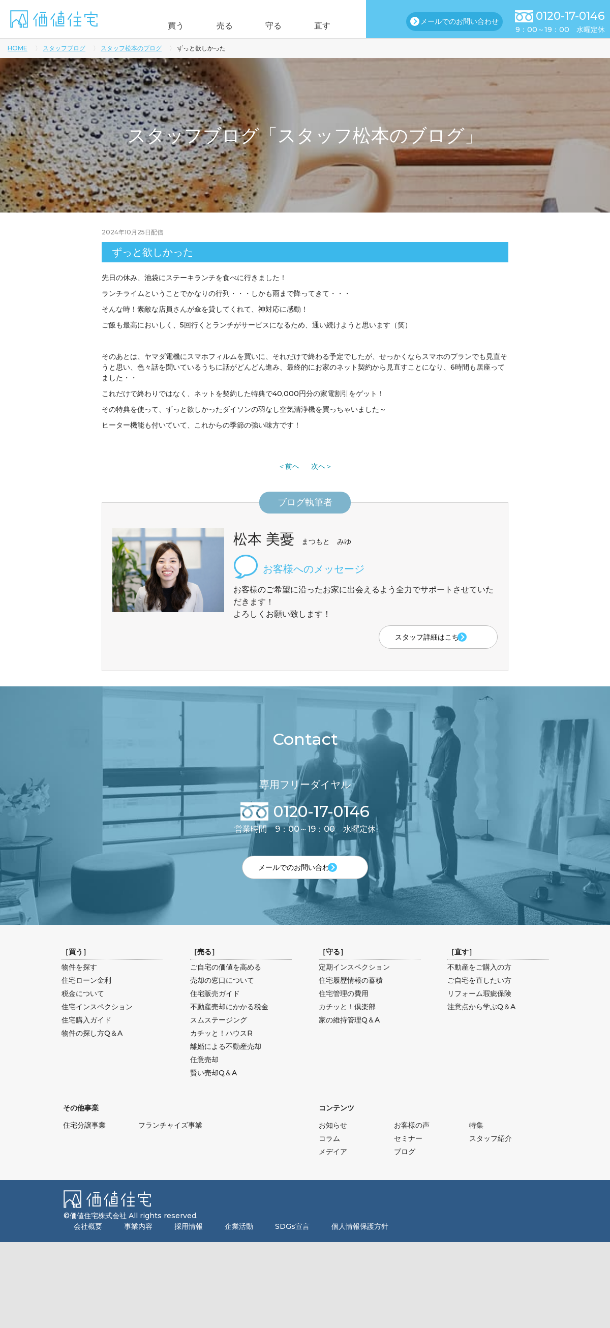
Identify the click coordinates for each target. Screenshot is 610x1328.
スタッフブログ (64, 48)
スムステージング (218, 1036)
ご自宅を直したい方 (479, 996)
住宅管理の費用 (344, 1009)
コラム (329, 1154)
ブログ (404, 1167)
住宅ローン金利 (86, 996)
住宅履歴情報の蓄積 (351, 996)
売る (220, 26)
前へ (292, 466)
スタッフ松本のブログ (131, 48)
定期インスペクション (354, 983)
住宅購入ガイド (86, 1036)
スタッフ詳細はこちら (410, 638)
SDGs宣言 (292, 1242)
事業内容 (138, 1242)
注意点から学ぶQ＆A (481, 1023)
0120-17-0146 (570, 16)
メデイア (333, 1167)
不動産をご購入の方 (479, 983)
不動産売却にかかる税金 (229, 1023)
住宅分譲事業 (84, 1141)
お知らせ (333, 1141)
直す (337, 26)
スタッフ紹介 (490, 1154)
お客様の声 (412, 1141)
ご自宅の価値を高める (225, 983)
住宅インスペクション (97, 1023)
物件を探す (79, 983)
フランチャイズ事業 (170, 1141)
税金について (83, 1009)
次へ (318, 466)
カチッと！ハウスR (221, 1049)
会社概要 (88, 1242)
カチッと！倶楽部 (347, 1023)
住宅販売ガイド (215, 1009)
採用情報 (188, 1242)
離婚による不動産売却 (225, 1062)
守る (278, 26)
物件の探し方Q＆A (92, 1049)
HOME (17, 48)
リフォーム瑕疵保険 (479, 1009)
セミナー (408, 1154)
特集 (476, 1141)
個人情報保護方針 (359, 1242)
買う (162, 26)
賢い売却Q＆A (213, 1089)
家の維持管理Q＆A (349, 1036)
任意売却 (204, 1075)
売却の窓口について (222, 996)
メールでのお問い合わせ (459, 21)
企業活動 (239, 1242)
